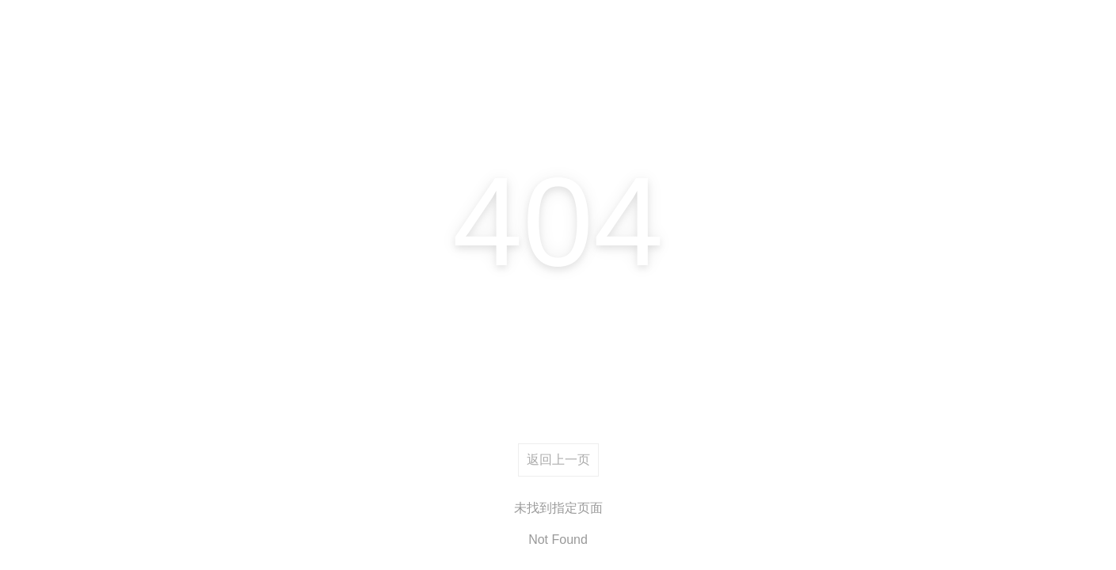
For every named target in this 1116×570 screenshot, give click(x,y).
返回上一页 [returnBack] (558, 459)
